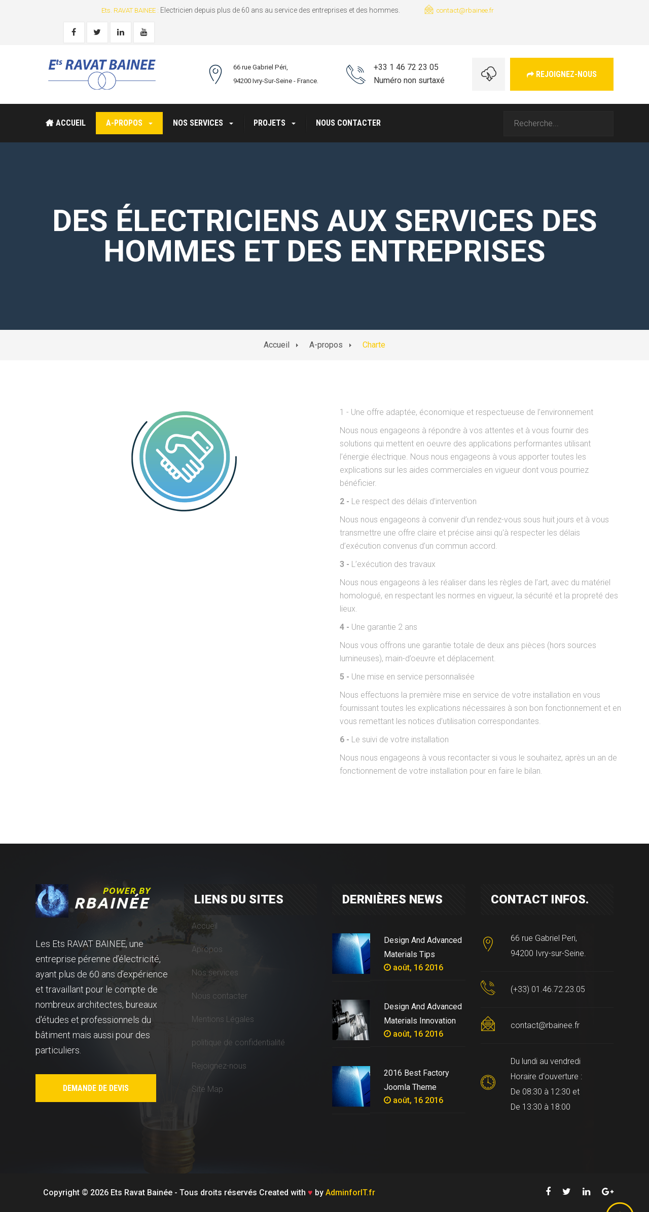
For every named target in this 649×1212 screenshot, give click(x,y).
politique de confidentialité (238, 1042)
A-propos (129, 123)
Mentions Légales (223, 1019)
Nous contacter (348, 123)
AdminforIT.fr (350, 1192)
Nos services (203, 123)
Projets (275, 123)
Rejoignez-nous (562, 74)
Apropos (207, 949)
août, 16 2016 (413, 967)
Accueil (66, 123)
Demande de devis (96, 1088)
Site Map (207, 1089)
